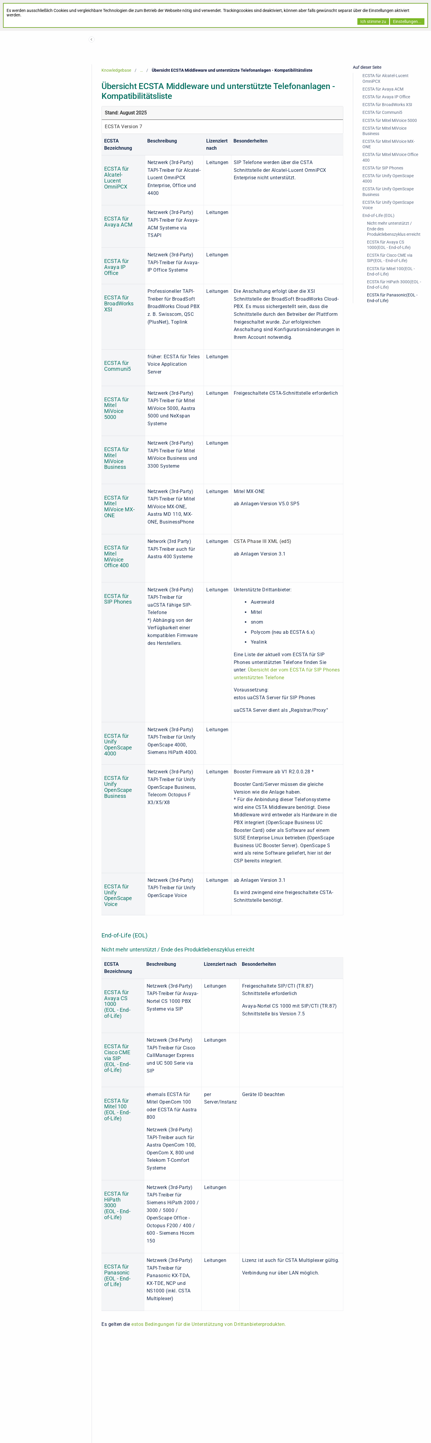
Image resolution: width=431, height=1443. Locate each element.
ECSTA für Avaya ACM (382, 89)
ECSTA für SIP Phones (382, 168)
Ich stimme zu (373, 21)
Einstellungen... (407, 21)
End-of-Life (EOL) (378, 215)
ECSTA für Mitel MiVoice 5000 (389, 120)
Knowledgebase (116, 70)
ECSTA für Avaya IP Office (386, 96)
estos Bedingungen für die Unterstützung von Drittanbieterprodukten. (208, 1324)
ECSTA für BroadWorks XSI (387, 104)
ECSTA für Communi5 (382, 112)
